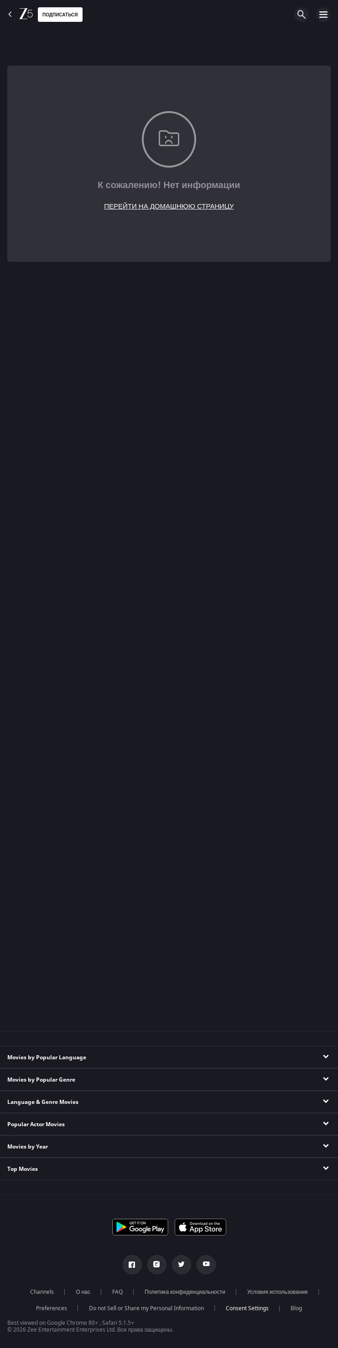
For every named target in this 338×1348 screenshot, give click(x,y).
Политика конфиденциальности (185, 1292)
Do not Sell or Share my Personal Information (146, 1308)
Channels (42, 1292)
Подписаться (60, 14)
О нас (83, 1292)
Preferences (51, 1308)
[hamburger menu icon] (323, 14)
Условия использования (277, 1292)
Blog (296, 1308)
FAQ (117, 1292)
